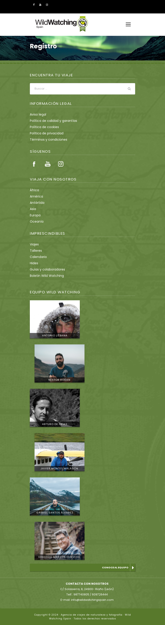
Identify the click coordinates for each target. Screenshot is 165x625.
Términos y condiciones (46, 139)
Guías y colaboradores (45, 269)
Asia (33, 209)
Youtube (47, 163)
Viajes (34, 244)
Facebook (34, 163)
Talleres (35, 250)
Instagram (60, 163)
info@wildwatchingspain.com (92, 599)
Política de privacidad (45, 133)
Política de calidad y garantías (51, 120)
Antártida (36, 202)
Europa (35, 215)
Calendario (37, 257)
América (35, 196)
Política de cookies (43, 127)
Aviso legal (37, 114)
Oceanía (36, 221)
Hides (34, 263)
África (34, 190)
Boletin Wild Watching (45, 275)
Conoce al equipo (115, 567)
